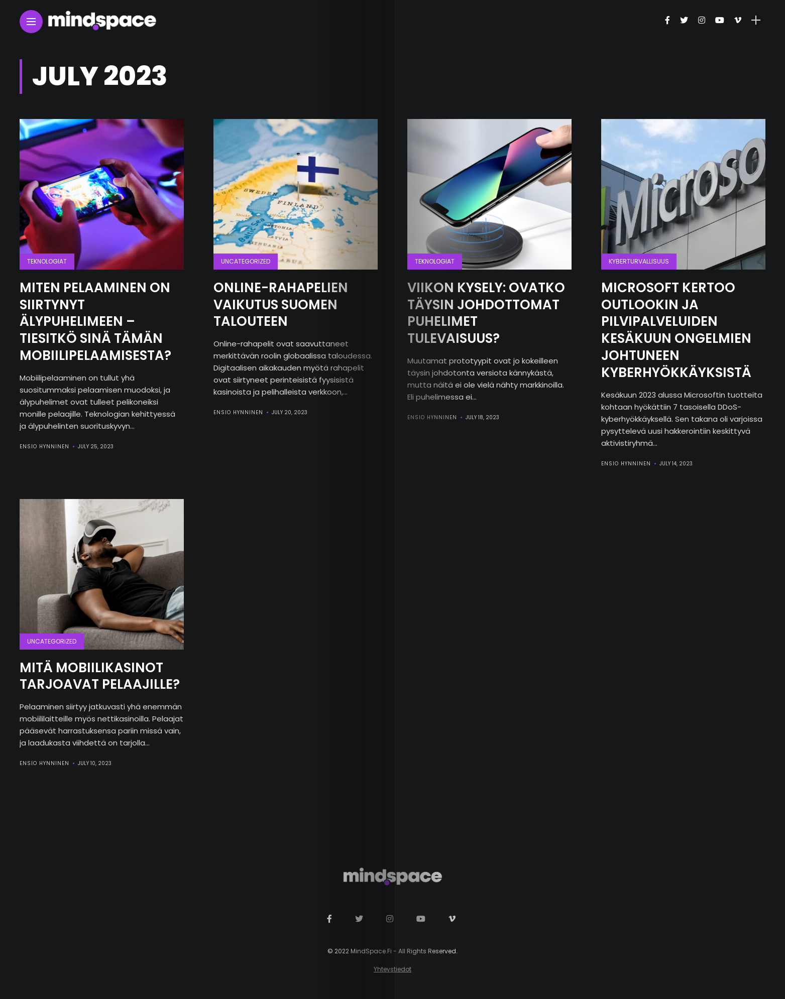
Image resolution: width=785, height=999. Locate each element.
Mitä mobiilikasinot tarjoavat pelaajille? (100, 676)
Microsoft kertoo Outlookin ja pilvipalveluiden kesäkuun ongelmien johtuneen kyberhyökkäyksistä (676, 330)
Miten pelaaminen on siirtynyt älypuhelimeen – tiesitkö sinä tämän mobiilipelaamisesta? (95, 321)
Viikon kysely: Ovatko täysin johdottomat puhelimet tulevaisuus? (486, 313)
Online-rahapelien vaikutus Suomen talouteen (280, 305)
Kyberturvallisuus (639, 261)
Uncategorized (245, 261)
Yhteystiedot (392, 969)
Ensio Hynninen (44, 446)
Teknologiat (47, 261)
